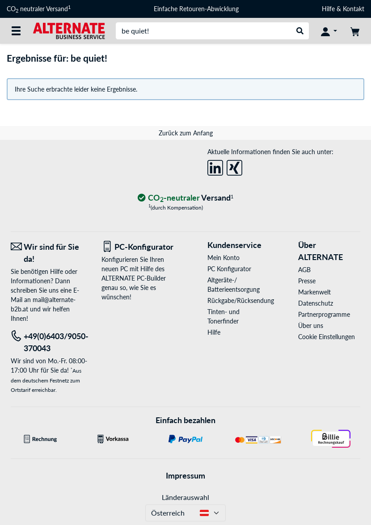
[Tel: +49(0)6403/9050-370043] (49, 342)
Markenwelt (314, 292)
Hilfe (328, 9)
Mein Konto (223, 257)
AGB (304, 269)
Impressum (185, 475)
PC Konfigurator (229, 269)
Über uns (310, 325)
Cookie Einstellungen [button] (326, 336)
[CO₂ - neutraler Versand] (185, 198)
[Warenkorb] (355, 31)
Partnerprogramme (324, 314)
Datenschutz (315, 303)
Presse (307, 281)
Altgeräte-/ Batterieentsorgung (233, 284)
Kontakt (353, 9)
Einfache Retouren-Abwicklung (196, 9)
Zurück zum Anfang (186, 133)
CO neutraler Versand (39, 8)
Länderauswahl (185, 497)
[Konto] (329, 31)
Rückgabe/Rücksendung (238, 300)
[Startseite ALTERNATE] (69, 30)
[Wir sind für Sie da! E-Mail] (49, 253)
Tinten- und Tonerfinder (223, 316)
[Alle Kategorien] (16, 30)
